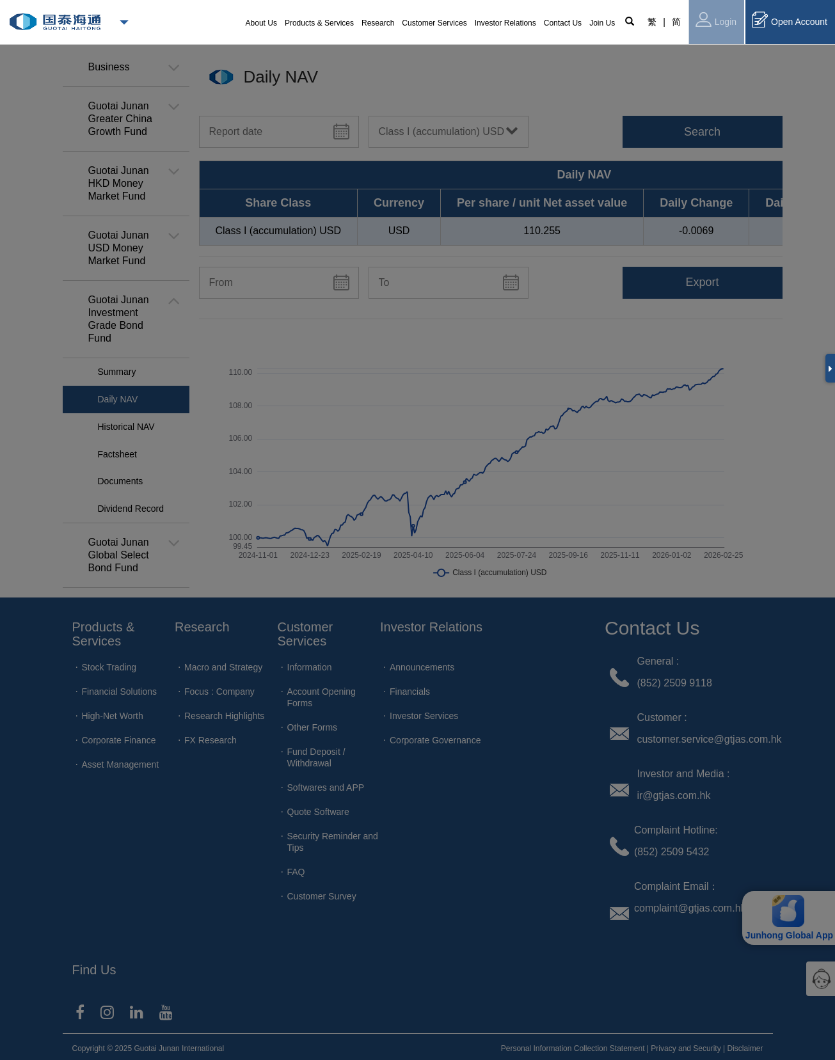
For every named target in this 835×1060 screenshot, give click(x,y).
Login (716, 20)
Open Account (789, 20)
